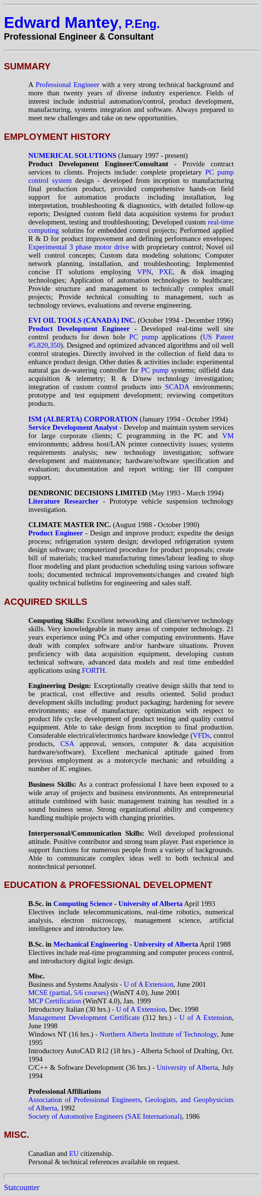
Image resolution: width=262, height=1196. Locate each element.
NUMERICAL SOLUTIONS (72, 155)
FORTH (93, 670)
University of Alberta (150, 904)
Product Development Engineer (79, 328)
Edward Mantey (82, 22)
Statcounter (22, 1187)
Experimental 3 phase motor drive (78, 247)
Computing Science (82, 904)
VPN (144, 272)
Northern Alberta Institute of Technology (158, 1034)
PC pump (143, 337)
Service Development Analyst (73, 427)
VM (228, 436)
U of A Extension (148, 984)
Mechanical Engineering (90, 944)
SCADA (179, 387)
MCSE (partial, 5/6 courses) (69, 993)
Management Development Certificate (84, 1017)
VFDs (201, 735)
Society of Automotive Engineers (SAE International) (105, 1116)
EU (74, 1153)
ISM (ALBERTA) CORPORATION (83, 419)
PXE (166, 272)
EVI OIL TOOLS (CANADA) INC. (82, 320)
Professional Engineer (69, 85)
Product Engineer (55, 533)
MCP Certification (54, 1001)
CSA (67, 744)
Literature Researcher (63, 501)
